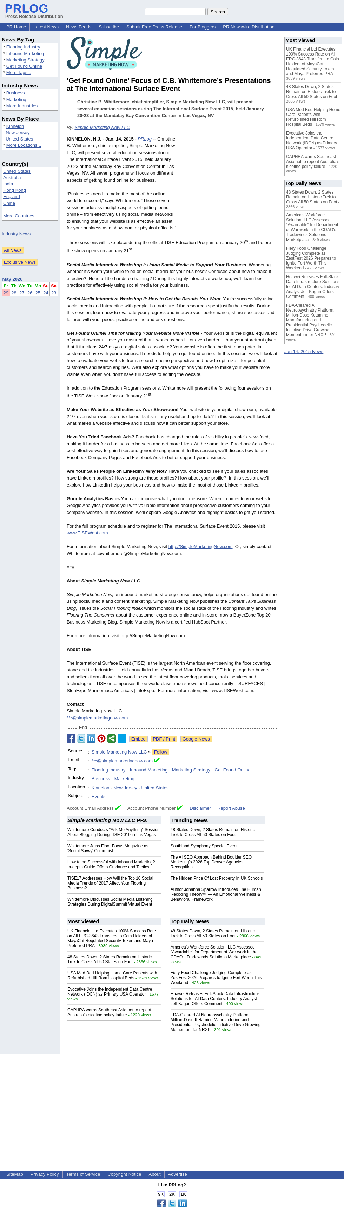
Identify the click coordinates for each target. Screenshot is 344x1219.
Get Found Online (24, 66)
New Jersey (17, 132)
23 (53, 292)
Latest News (46, 27)
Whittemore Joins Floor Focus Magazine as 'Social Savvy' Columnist (107, 848)
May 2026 (12, 279)
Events (99, 796)
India (8, 184)
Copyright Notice (124, 1174)
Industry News (16, 233)
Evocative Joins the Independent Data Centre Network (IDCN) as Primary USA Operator (109, 992)
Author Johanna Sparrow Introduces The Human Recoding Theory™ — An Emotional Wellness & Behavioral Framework (216, 894)
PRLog (145, 139)
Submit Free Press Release (154, 27)
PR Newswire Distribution (248, 27)
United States (19, 139)
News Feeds (78, 27)
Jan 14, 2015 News (303, 351)
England (11, 196)
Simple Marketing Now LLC (102, 127)
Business (15, 93)
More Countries (18, 216)
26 (29, 292)
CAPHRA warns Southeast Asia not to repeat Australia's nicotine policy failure (109, 1012)
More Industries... (23, 106)
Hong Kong (14, 190)
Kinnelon (15, 126)
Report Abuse (231, 808)
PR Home (16, 27)
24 (45, 292)
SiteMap (14, 1174)
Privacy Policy (45, 1174)
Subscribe (109, 27)
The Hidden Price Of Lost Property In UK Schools (217, 878)
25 (37, 292)
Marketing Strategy (25, 60)
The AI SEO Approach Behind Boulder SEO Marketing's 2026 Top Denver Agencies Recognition (211, 862)
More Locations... (23, 145)
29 (6, 292)
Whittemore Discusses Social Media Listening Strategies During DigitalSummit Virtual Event (110, 902)
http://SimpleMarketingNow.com (200, 546)
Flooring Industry (23, 47)
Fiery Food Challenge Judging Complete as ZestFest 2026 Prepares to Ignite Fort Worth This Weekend (216, 977)
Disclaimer (200, 808)
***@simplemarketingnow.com (97, 718)
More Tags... (18, 72)
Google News (196, 739)
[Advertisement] (228, 187)
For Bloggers (203, 27)
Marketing (16, 99)
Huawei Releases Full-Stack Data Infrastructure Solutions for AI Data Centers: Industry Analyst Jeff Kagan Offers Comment (215, 998)
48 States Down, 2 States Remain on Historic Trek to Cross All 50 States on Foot (213, 832)
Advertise (177, 1174)
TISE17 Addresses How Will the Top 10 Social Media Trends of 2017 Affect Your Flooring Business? (110, 883)
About (155, 1174)
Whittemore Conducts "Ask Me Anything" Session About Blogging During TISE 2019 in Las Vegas (113, 832)
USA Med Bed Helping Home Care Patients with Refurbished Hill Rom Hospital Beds (112, 975)
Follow (160, 752)
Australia (12, 177)
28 (13, 292)
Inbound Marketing (25, 53)
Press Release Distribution (34, 13)
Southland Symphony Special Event (204, 845)
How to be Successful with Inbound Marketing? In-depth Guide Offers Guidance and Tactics (111, 864)
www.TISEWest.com (87, 532)
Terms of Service (83, 1174)
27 (21, 292)
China (9, 203)
